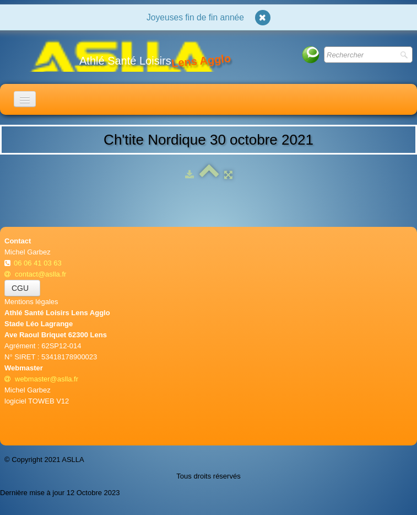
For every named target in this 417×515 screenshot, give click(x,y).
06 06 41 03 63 (38, 263)
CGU (22, 288)
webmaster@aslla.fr (41, 379)
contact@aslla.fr (35, 274)
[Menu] (25, 99)
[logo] (121, 55)
